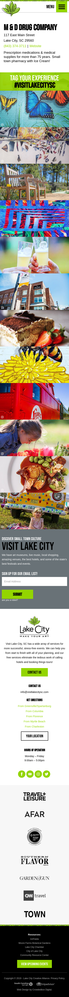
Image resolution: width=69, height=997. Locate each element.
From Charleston (34, 726)
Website (35, 46)
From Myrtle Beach (34, 721)
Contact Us (34, 672)
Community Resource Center (34, 955)
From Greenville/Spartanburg (34, 706)
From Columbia (34, 711)
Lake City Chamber (34, 947)
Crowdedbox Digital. (42, 989)
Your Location (34, 736)
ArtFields (34, 939)
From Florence (34, 716)
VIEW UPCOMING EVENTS (34, 964)
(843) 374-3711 (15, 46)
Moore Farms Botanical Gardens (34, 943)
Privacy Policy (57, 978)
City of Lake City (34, 951)
